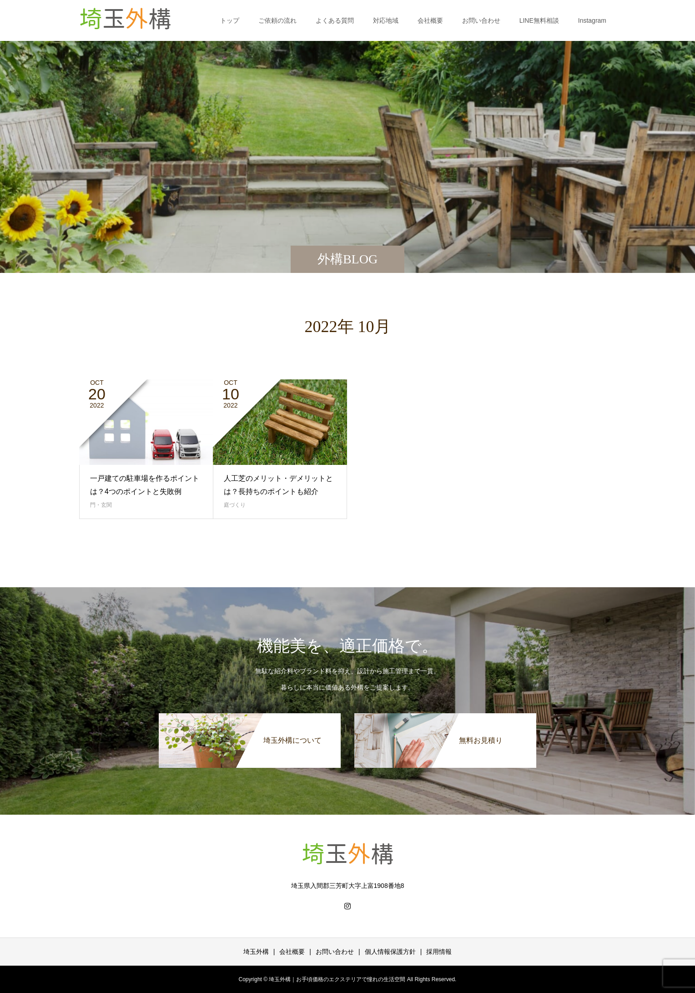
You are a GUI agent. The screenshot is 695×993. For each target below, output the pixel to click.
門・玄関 (101, 505)
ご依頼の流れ (277, 20)
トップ (229, 20)
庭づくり (235, 505)
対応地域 (385, 20)
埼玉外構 (256, 951)
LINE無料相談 (539, 20)
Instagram (592, 20)
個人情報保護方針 (390, 951)
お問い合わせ (481, 20)
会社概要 (430, 20)
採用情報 (439, 951)
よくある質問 (335, 20)
